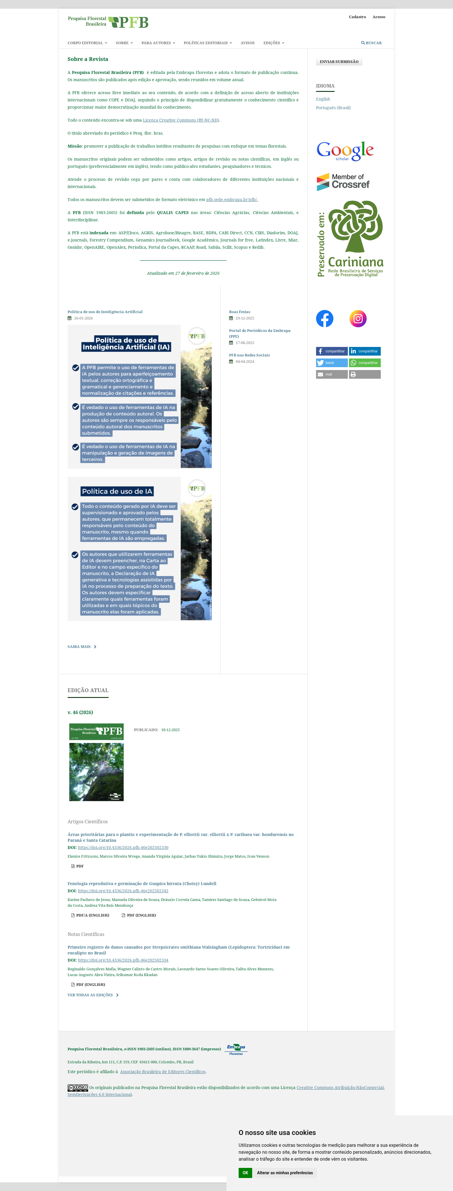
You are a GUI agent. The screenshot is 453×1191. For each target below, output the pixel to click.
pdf (79, 866)
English (323, 99)
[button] (332, 351)
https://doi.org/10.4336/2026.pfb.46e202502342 (123, 890)
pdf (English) (141, 915)
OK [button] (245, 1172)
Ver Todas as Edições (90, 994)
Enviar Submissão (339, 61)
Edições (272, 42)
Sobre (122, 42)
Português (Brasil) (333, 107)
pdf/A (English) (92, 915)
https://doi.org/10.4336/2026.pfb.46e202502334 (123, 960)
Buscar (371, 42)
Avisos (248, 42)
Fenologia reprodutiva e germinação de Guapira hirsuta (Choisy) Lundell (142, 883)
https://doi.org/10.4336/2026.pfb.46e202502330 (123, 847)
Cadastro (357, 16)
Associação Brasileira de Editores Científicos (162, 1071)
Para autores (157, 42)
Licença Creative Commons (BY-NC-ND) (181, 120)
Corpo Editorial (86, 42)
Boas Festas (239, 311)
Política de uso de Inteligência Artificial (105, 311)
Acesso (379, 16)
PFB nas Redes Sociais (249, 355)
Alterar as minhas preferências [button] (285, 1172)
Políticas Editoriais (206, 42)
